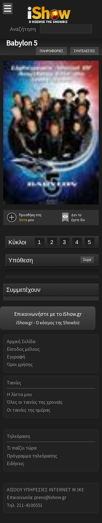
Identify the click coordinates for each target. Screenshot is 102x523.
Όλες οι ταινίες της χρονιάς (35, 402)
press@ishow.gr (50, 497)
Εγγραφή (16, 356)
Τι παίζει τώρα (21, 448)
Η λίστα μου (19, 394)
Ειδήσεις (15, 463)
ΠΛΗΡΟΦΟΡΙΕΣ (51, 51)
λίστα (23, 220)
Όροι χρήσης (20, 364)
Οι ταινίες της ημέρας (28, 410)
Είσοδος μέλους (23, 349)
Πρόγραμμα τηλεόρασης (32, 456)
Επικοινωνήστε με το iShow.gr (48, 314)
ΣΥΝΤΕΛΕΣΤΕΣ (84, 51)
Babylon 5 (22, 43)
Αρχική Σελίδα (21, 341)
